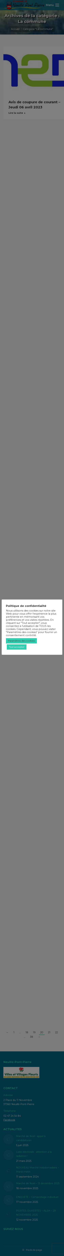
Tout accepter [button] (16, 647)
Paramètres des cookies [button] (21, 640)
